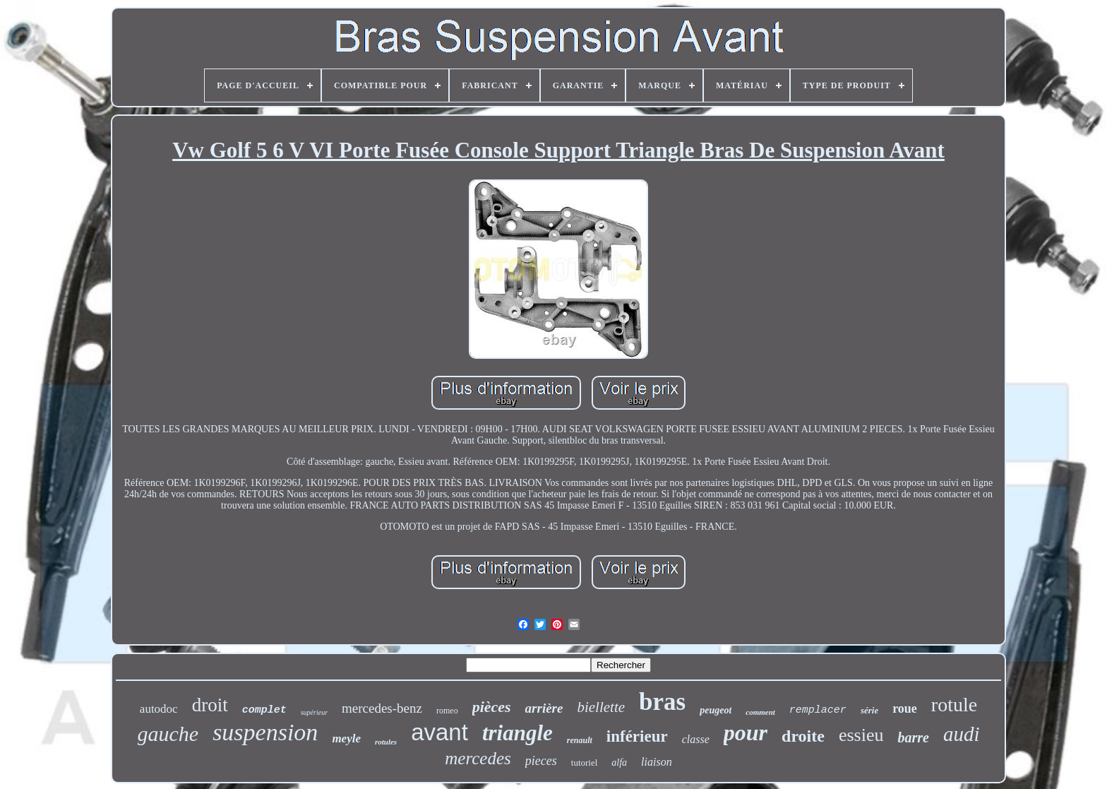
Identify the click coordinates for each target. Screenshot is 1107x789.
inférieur (637, 736)
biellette (601, 707)
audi (961, 734)
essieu (861, 735)
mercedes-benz (382, 708)
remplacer (817, 710)
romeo (447, 711)
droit (210, 705)
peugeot (715, 710)
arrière (544, 708)
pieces (541, 761)
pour (745, 732)
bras (662, 702)
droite (803, 736)
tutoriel (584, 762)
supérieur (314, 712)
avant (439, 732)
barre (912, 737)
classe (696, 739)
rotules (386, 741)
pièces (491, 707)
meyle (346, 738)
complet (264, 710)
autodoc (159, 709)
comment (760, 712)
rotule (954, 705)
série (869, 710)
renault (579, 740)
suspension (265, 732)
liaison (656, 762)
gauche (168, 733)
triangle (517, 732)
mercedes (477, 758)
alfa (619, 762)
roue (904, 708)
